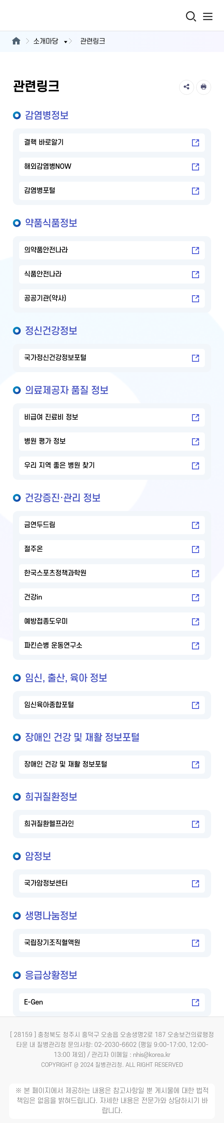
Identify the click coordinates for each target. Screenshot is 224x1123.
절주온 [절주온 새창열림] (111, 549)
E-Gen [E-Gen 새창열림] (111, 1002)
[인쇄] (203, 87)
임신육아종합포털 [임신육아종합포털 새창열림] (111, 705)
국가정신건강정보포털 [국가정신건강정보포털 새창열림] (111, 358)
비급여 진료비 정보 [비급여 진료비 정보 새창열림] (111, 417)
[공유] (186, 87)
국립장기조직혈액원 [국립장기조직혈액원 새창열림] (111, 943)
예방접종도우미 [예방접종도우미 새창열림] (111, 622)
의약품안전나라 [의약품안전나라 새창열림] (111, 250)
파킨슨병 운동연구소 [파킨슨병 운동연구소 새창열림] (111, 646)
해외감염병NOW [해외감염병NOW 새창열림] (111, 167)
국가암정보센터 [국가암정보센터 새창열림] (111, 884)
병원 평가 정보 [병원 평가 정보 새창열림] (111, 442)
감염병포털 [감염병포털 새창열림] (111, 191)
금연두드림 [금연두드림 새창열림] (111, 525)
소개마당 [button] (51, 41)
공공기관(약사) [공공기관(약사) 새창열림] (111, 299)
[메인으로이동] (16, 41)
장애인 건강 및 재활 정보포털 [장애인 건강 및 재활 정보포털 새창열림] (111, 765)
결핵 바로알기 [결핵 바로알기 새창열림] (111, 143)
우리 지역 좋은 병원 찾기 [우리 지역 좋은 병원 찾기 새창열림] (111, 466)
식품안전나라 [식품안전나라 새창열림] (111, 274)
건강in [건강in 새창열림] (111, 597)
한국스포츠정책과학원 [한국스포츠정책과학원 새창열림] (111, 573)
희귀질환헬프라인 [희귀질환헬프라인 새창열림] (111, 824)
